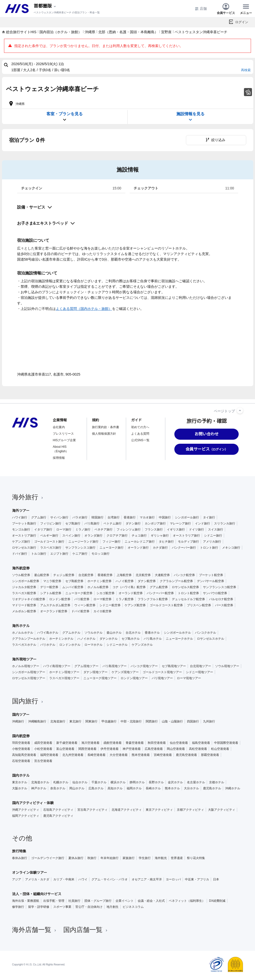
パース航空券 (224, 605)
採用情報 (59, 458)
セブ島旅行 (72, 523)
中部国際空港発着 (226, 743)
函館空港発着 (113, 743)
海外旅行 (28, 497)
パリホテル (47, 644)
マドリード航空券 (24, 605)
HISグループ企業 (64, 440)
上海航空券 (124, 575)
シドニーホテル (117, 644)
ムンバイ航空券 (72, 587)
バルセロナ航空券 (221, 599)
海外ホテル (21, 626)
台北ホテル (133, 632)
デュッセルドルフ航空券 (188, 599)
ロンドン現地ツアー (134, 678)
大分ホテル (191, 788)
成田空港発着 (43, 743)
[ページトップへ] (240, 411)
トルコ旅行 (38, 553)
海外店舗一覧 (34, 929)
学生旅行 (145, 858)
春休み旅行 (19, 858)
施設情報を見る (190, 117)
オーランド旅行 (138, 547)
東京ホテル (19, 782)
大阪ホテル (19, 788)
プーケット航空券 (211, 575)
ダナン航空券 (147, 581)
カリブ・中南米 (63, 879)
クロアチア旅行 (117, 535)
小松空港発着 (43, 749)
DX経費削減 (217, 901)
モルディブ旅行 (188, 541)
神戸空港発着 (132, 749)
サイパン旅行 (59, 517)
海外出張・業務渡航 (25, 901)
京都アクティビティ (190, 809)
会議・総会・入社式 (151, 901)
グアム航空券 (159, 587)
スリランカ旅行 (224, 523)
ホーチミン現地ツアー (64, 672)
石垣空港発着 (21, 761)
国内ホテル (21, 775)
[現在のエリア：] (45, 6)
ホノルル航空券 (98, 587)
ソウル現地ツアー (227, 666)
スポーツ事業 (62, 907)
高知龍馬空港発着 (24, 755)
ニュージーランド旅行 (83, 541)
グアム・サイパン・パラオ (109, 879)
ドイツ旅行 (196, 529)
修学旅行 (18, 907)
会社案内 (59, 427)
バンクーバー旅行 (184, 547)
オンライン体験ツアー (29, 873)
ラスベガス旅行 (50, 547)
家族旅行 (129, 858)
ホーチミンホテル (61, 638)
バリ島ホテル (153, 638)
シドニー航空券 (110, 605)
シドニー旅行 (213, 535)
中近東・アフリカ (197, 879)
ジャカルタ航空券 (24, 587)
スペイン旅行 (71, 535)
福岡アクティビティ (25, 816)
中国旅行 (165, 517)
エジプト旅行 (59, 553)
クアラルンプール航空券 (176, 581)
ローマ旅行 (63, 529)
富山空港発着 (65, 749)
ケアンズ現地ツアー (125, 672)
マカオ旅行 (147, 517)
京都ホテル (216, 782)
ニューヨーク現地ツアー (100, 678)
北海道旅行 (57, 721)
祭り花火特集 (196, 858)
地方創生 (113, 907)
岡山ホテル (76, 788)
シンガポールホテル (177, 632)
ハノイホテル (86, 638)
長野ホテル (156, 782)
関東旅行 (91, 721)
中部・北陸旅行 (131, 721)
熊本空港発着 (141, 755)
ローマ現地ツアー (189, 678)
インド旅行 (202, 523)
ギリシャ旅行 (160, 535)
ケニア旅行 (79, 553)
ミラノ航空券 (125, 599)
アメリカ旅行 (212, 541)
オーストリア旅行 (24, 535)
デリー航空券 (49, 587)
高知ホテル (115, 788)
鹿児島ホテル (212, 788)
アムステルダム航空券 (55, 605)
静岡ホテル (137, 782)
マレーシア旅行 (180, 523)
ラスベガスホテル (24, 644)
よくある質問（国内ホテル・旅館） (84, 309)
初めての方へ (140, 427)
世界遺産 (177, 858)
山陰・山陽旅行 (172, 721)
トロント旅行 (209, 547)
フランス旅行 (154, 529)
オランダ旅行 (93, 535)
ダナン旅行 (133, 523)
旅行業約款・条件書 (105, 427)
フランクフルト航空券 (153, 599)
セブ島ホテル (131, 638)
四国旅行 (193, 721)
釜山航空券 (41, 575)
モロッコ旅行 (100, 553)
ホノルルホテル (22, 632)
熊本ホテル (172, 788)
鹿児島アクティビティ (58, 816)
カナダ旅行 (160, 547)
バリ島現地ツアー (115, 666)
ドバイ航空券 (80, 611)
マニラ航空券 (52, 581)
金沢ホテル (175, 782)
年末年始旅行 (109, 858)
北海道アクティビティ (127, 809)
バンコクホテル (205, 632)
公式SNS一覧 (140, 440)
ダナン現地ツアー (95, 672)
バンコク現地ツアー (144, 666)
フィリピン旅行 (50, 523)
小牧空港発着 (21, 749)
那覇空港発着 (210, 755)
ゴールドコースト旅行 (49, 541)
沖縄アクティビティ (25, 809)
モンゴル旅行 (21, 529)
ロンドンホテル (69, 644)
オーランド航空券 (131, 593)
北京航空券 (143, 575)
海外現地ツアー (24, 659)
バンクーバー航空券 (160, 593)
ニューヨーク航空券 (78, 593)
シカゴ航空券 (105, 593)
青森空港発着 (135, 743)
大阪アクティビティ (221, 809)
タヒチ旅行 (166, 541)
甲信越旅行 (109, 721)
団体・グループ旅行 (98, 901)
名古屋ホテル (196, 782)
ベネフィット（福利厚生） (187, 901)
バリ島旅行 (91, 523)
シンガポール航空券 (25, 581)
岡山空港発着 (176, 749)
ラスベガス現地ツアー (64, 678)
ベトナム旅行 (113, 523)
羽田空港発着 (21, 743)
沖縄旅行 (18, 721)
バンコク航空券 (184, 575)
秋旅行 (91, 858)
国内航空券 (21, 736)
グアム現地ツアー (86, 666)
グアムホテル (71, 632)
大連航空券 (162, 575)
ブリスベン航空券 (199, 605)
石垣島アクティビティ (58, 809)
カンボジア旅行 (155, 523)
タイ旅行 (209, 517)
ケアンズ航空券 (135, 605)
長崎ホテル (153, 788)
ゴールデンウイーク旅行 (47, 858)
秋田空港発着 (157, 743)
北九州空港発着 (72, 755)
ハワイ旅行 (19, 517)
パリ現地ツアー (162, 678)
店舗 (201, 9)
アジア (16, 879)
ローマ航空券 (102, 599)
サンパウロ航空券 (215, 593)
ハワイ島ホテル (47, 632)
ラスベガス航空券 (24, 593)
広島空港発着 (154, 749)
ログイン (241, 22)
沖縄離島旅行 (37, 721)
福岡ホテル (134, 788)
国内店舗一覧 (86, 929)
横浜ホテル (118, 782)
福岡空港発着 (49, 755)
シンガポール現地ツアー (28, 672)
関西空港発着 (87, 749)
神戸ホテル (38, 788)
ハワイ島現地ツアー (56, 666)
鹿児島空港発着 (186, 755)
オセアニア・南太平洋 (147, 879)
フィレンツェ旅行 (129, 529)
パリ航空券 (81, 599)
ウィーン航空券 (84, 605)
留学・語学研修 (38, 907)
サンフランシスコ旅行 (80, 547)
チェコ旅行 (139, 535)
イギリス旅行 (176, 529)
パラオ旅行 (79, 517)
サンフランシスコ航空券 (219, 587)
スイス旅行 (215, 529)
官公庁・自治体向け (89, 907)
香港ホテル (152, 632)
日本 (216, 879)
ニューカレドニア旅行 (140, 541)
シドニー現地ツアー (199, 672)
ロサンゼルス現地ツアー (28, 678)
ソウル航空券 (21, 575)
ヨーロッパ (173, 879)
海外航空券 (21, 568)
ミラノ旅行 (82, 529)
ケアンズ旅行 (21, 541)
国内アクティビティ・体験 (33, 803)
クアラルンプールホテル (28, 638)
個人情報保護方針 (104, 433)
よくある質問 (140, 433)
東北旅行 (75, 721)
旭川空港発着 (90, 743)
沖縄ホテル (232, 788)
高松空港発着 (198, 749)
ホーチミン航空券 (99, 581)
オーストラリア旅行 (186, 535)
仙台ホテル (79, 782)
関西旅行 (152, 721)
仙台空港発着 (179, 743)
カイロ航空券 (102, 611)
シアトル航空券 (50, 593)
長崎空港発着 (96, 755)
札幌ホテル (60, 782)
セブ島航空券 (74, 581)
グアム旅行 (38, 517)
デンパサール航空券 (210, 581)
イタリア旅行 (43, 529)
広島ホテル (96, 788)
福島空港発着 (201, 743)
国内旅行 (28, 701)
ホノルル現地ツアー (25, 666)
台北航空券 (85, 575)
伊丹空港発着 (109, 749)
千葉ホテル (99, 782)
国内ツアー (20, 715)
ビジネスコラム (133, 907)
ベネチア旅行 (103, 529)
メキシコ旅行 (231, 547)
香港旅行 (130, 517)
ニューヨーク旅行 (111, 547)
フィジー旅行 (112, 541)
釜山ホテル (114, 632)
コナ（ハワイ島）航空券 (129, 587)
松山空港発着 (220, 749)
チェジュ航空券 (63, 575)
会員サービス (226, 9)
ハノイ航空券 (125, 581)
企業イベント (125, 901)
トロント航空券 (188, 593)
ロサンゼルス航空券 (185, 587)
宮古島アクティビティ (92, 809)
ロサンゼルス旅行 (24, 547)
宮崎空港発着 (163, 755)
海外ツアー (20, 511)
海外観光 (161, 858)
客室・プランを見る (64, 117)
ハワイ (82, 879)
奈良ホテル (57, 788)
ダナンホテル (108, 638)
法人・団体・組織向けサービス (36, 894)
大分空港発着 (119, 755)
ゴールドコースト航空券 (166, 605)
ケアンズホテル (142, 644)
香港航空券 (105, 575)
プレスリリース (63, 433)
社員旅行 (74, 901)
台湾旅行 (114, 517)
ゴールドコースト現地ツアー (162, 672)
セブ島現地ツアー (174, 666)
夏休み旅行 (75, 858)
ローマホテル (93, 644)
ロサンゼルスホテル (210, 638)
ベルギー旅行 (49, 535)
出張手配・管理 (53, 901)
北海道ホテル (40, 782)
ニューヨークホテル (179, 638)
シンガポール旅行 (187, 517)
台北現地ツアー (200, 666)
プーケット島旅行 (24, 523)
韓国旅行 (97, 517)
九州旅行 (209, 721)
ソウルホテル (93, 632)
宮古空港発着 (43, 761)
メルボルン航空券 (24, 611)
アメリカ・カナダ (37, 879)
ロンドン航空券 (59, 599)
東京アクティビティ (159, 809)
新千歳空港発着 (66, 743)
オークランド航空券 (53, 611)
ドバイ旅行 (19, 553)
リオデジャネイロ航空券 (28, 599)
